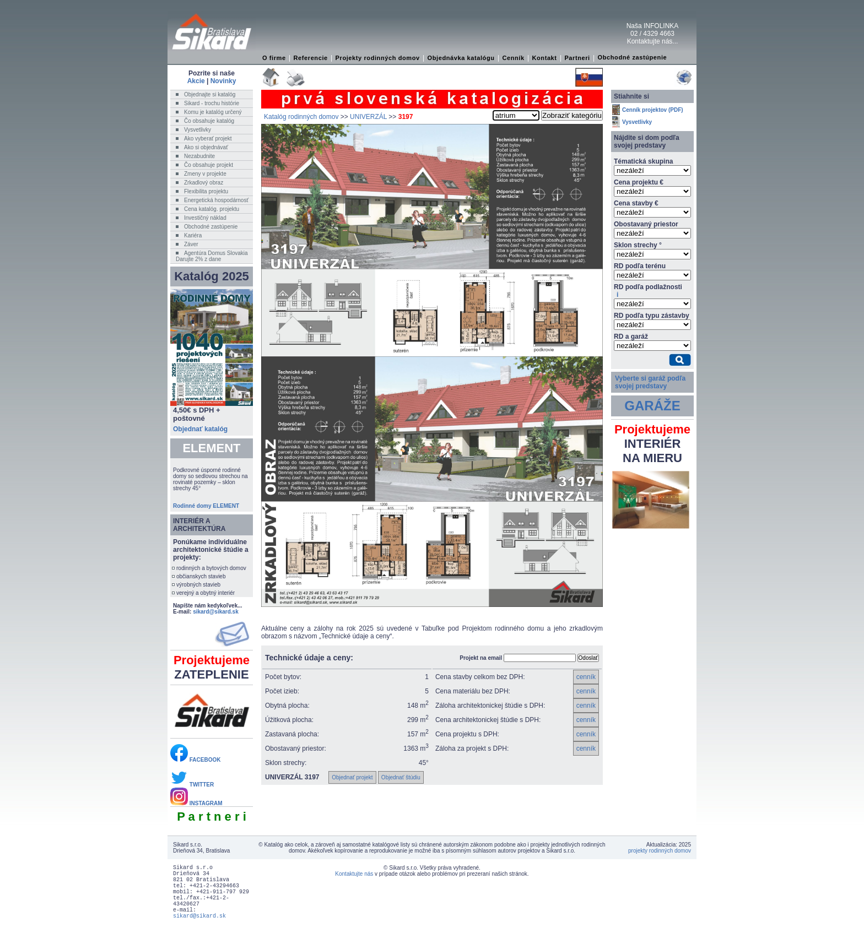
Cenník (513, 58)
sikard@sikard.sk (216, 612)
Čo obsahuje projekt (208, 165)
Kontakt (544, 58)
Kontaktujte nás (354, 874)
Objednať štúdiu (400, 777)
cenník (586, 677)
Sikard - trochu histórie (211, 103)
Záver (191, 244)
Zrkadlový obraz (203, 183)
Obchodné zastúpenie (632, 57)
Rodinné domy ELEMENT (206, 506)
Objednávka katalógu (461, 58)
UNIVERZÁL (368, 117)
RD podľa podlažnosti (648, 291)
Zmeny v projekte (205, 174)
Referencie (311, 58)
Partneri (577, 58)
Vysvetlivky (197, 130)
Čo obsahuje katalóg (209, 121)
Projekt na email (481, 658)
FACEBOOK (195, 760)
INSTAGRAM (196, 803)
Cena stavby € (636, 203)
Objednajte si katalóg (209, 94)
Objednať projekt (352, 777)
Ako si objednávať (206, 147)
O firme (274, 58)
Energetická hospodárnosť (216, 200)
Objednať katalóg (200, 429)
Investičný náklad (205, 218)
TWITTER (192, 785)
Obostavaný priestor (646, 224)
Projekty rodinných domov (378, 58)
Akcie (196, 81)
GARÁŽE (652, 405)
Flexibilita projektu (206, 191)
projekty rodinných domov (659, 851)
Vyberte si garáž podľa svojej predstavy (650, 382)
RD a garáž (631, 336)
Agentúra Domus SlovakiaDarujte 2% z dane (212, 256)
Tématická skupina (643, 161)
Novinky (223, 81)
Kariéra (193, 235)
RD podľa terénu (640, 266)
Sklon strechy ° (638, 245)
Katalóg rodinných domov (301, 117)
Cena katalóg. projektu (211, 209)
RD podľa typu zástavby (651, 315)
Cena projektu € (638, 182)
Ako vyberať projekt (208, 138)
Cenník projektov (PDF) (652, 110)
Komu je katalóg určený (213, 112)
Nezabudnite (199, 156)
